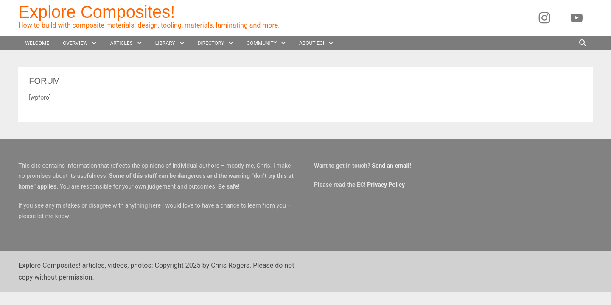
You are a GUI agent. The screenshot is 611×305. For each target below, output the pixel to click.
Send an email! (391, 165)
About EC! (311, 43)
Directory (211, 43)
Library (165, 43)
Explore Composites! (96, 12)
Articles (121, 43)
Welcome (37, 43)
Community (262, 43)
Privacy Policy (386, 184)
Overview (75, 43)
